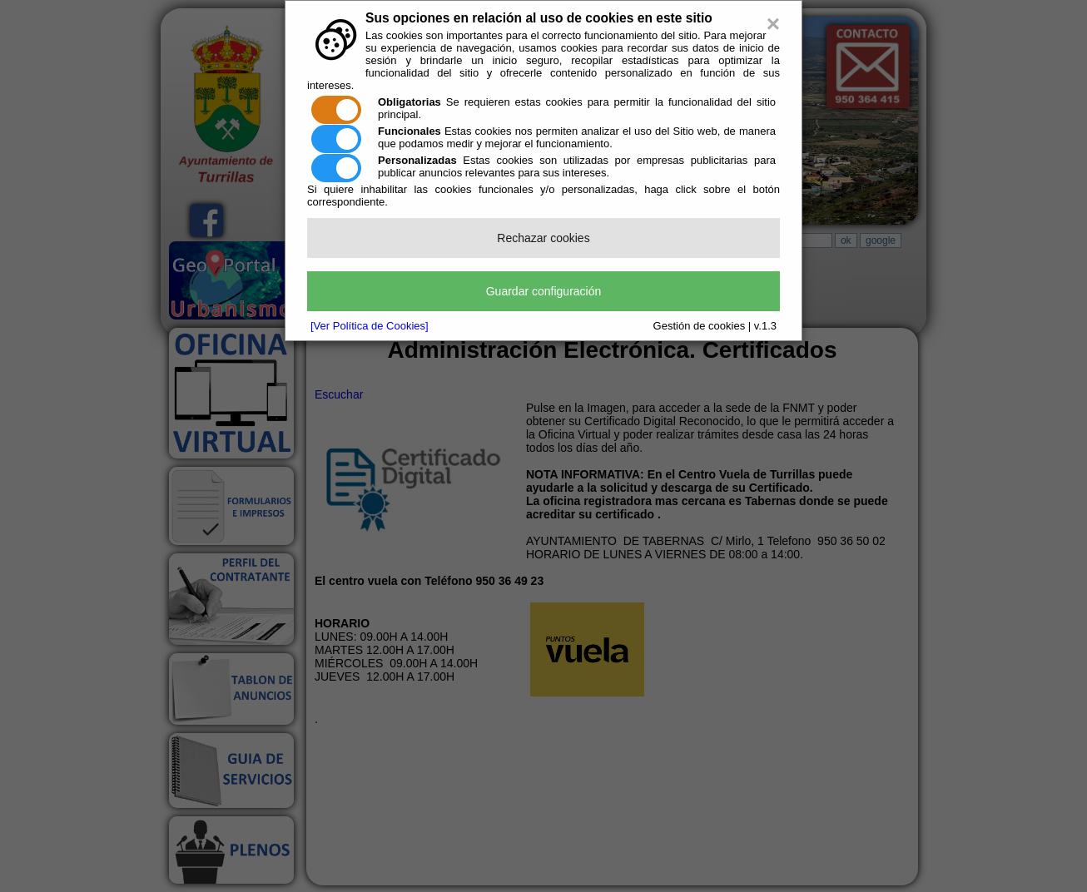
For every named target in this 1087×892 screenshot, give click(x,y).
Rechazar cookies (543, 238)
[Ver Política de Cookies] (369, 326)
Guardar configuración (544, 291)
